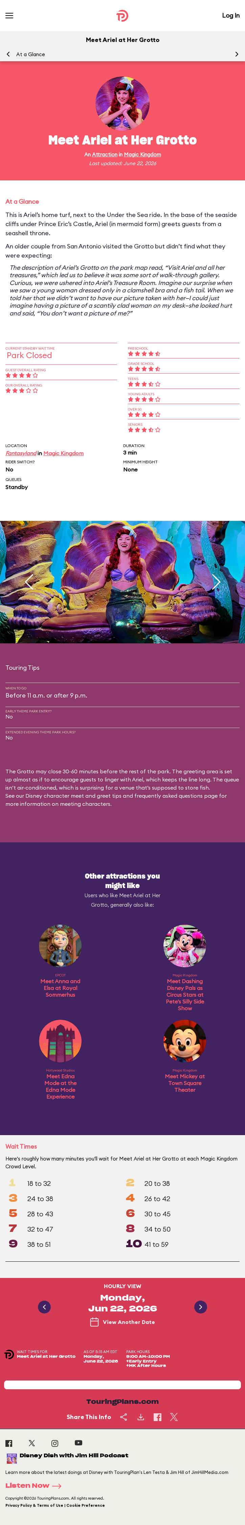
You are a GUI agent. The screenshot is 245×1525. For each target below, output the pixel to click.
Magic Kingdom (142, 154)
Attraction (104, 154)
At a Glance (30, 54)
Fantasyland (20, 453)
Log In (231, 15)
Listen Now (35, 1486)
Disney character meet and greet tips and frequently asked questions (114, 795)
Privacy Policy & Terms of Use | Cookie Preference (55, 1505)
